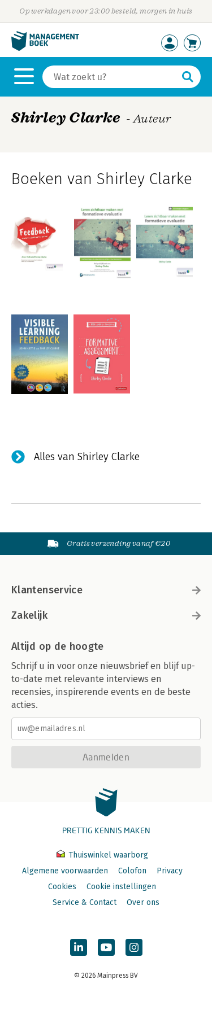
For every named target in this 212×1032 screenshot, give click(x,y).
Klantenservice (106, 590)
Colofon (132, 871)
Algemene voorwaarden (65, 871)
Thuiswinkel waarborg (102, 855)
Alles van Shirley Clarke (87, 457)
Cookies (62, 886)
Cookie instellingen (121, 886)
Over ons (143, 902)
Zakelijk (106, 615)
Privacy (170, 871)
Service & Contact (84, 902)
